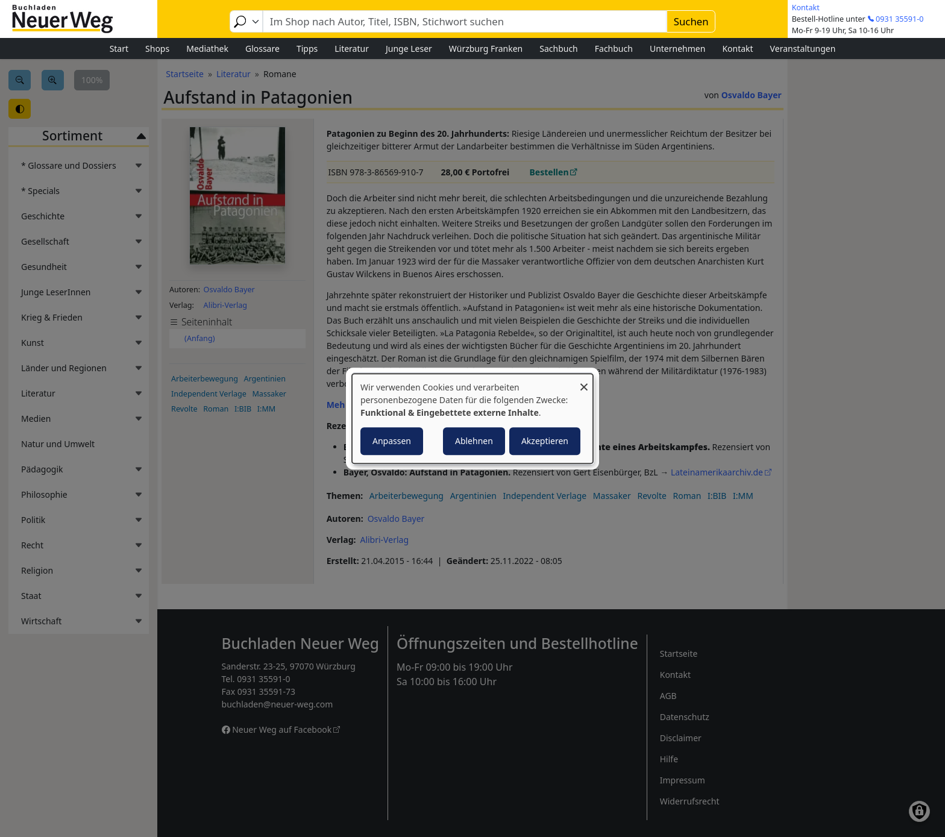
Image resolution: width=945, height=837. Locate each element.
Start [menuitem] (119, 48)
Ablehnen (474, 441)
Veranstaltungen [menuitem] (803, 48)
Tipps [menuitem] (307, 48)
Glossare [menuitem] (262, 48)
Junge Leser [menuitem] (409, 48)
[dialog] (472, 419)
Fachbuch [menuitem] (614, 48)
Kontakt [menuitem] (737, 48)
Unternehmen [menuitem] (677, 48)
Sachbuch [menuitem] (558, 48)
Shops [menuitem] (157, 48)
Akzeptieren (544, 441)
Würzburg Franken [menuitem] (486, 48)
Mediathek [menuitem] (207, 48)
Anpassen (391, 441)
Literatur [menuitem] (351, 48)
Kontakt (806, 7)
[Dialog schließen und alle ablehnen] (584, 381)
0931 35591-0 (899, 19)
